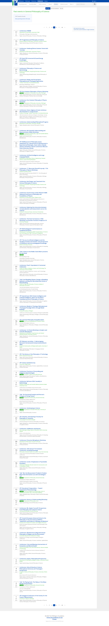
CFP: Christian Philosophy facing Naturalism (32, 320)
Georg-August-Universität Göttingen (27, 419)
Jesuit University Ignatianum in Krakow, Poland (34, 321)
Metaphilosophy (32, 74)
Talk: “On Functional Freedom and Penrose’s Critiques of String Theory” (32, 395)
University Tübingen (24, 222)
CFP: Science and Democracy (27, 363)
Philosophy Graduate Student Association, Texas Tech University (34, 451)
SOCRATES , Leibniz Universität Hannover (33, 374)
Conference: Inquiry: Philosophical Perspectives (33, 558)
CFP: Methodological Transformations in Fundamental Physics (31, 229)
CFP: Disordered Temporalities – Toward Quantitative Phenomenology (31, 489)
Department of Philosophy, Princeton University (30, 441)
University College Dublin (25, 364)
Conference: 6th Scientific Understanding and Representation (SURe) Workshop (33, 131)
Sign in (94, 1)
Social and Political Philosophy (26, 358)
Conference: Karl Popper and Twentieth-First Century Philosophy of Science (32, 182)
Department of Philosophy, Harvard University (34, 397)
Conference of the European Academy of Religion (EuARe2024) (34, 312)
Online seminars (42, 4)
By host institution (55, 8)
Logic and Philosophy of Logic (36, 224)
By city (61, 8)
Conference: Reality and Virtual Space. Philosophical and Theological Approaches (31, 80)
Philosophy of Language (34, 349)
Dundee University (24, 61)
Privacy (54, 619)
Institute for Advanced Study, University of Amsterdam (31, 212)
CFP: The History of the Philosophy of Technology (34, 354)
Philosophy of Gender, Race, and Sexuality (32, 96)
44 (62, 27)
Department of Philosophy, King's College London (30, 197)
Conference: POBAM (25, 31)
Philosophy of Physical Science (26, 177)
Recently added (32, 4)
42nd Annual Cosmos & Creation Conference (30, 161)
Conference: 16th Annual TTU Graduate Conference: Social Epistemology (31, 449)
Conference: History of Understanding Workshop (33, 499)
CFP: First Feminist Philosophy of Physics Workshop (34, 91)
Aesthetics (39, 540)
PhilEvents (40, 1)
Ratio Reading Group (24, 256)
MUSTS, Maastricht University (26, 355)
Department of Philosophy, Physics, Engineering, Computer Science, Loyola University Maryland (33, 159)
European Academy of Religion (26, 311)
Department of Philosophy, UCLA (31, 501)
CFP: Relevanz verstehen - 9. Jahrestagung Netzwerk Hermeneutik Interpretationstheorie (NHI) (33, 343)
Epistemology (26, 43)
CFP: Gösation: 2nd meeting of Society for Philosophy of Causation (31, 417)
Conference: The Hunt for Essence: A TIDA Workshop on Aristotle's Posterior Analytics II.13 (33, 219)
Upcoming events (23, 4)
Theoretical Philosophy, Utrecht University (29, 511)
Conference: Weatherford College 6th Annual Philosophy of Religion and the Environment (33, 533)
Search (50, 4)
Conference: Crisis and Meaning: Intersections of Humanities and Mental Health (33, 545)
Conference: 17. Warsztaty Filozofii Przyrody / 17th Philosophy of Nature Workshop (34, 169)
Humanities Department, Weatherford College (30, 535)
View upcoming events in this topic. (22, 18)
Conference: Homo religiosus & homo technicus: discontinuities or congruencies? (33, 110)
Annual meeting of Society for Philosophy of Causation (32, 421)
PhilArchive (33, 1)
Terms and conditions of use (54, 617)
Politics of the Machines (25, 433)
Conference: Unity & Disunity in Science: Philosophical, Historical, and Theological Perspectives (31, 568)
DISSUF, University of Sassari (26, 244)
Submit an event (63, 4)
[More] (72, 4)
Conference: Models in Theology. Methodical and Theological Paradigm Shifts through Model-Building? (33, 307)
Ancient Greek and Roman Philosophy (31, 223)
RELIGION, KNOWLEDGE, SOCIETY (27, 84)
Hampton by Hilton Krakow (25, 171)
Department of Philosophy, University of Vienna (30, 51)
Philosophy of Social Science (26, 188)
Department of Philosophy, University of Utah (29, 32)
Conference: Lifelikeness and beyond (30, 428)
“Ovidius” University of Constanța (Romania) (29, 82)
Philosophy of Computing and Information (29, 87)
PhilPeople (27, 1)
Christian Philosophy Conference (27, 323)
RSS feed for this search (79, 28)
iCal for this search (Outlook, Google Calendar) (84, 29)
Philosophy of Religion (28, 86)
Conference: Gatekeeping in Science (30, 408)
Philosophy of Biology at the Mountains (28, 34)
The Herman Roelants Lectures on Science (29, 287)
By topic (48, 8)
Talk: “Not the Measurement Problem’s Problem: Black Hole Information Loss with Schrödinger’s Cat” (33, 474)
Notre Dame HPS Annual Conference (28, 575)
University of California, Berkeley (27, 598)
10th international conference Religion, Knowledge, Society (33, 115)
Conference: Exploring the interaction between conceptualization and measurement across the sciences (33, 209)
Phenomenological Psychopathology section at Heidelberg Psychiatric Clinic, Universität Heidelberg (32, 492)
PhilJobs (46, 1)
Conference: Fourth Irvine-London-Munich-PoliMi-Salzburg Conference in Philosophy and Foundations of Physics (33, 194)
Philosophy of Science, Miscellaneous (28, 118)
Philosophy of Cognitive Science (27, 151)
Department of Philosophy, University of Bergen (30, 123)
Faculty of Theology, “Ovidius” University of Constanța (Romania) (34, 113)
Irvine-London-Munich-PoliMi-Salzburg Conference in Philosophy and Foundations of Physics (32, 199)
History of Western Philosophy (29, 576)
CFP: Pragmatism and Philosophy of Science (32, 40)
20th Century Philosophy (28, 274)
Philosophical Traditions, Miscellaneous (37, 376)
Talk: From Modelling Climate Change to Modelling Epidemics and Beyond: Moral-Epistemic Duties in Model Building (34, 281)
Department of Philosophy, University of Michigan (35, 93)
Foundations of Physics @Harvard (27, 399)
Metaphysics (25, 53)
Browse (56, 4)
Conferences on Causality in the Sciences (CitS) (30, 387)
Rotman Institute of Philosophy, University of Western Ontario (33, 41)
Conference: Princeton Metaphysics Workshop (33, 440)
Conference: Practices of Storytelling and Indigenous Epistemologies (31, 372)
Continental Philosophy (28, 63)
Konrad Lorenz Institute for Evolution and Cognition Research (33, 522)
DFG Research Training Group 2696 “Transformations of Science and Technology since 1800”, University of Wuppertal (34, 232)
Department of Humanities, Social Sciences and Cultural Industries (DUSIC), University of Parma (32, 333)
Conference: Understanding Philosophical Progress (34, 122)
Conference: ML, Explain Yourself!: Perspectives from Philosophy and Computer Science (33, 509)
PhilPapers (21, 1)
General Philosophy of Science (29, 36)
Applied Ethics (40, 366)
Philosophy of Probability (28, 203)
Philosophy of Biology (41, 36)
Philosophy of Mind (27, 150)
